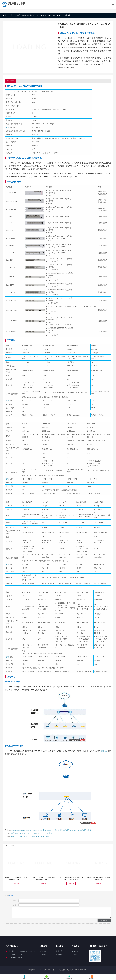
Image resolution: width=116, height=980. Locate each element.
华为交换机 (21, 15)
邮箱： (46, 904)
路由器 (104, 751)
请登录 (11, 895)
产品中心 (12, 15)
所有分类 (24, 977)
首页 (5, 15)
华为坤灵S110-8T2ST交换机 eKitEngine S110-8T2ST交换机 (32, 833)
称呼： (46, 900)
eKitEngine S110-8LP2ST (20, 830)
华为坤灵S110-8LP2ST (71, 830)
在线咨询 (47, 977)
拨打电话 (92, 977)
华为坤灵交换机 (85, 830)
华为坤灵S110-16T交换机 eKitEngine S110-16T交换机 (30, 836)
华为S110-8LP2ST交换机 (39, 830)
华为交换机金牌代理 (55, 830)
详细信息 (16, 884)
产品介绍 (10, 81)
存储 (7, 127)
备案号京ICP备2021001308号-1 (77, 970)
